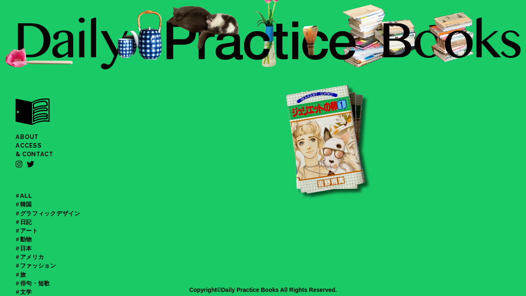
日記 (26, 222)
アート (29, 230)
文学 (26, 292)
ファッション (38, 265)
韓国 (26, 204)
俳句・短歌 (35, 283)
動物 (26, 239)
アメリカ (32, 257)
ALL (26, 195)
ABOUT (27, 137)
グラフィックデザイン (50, 213)
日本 (26, 248)
